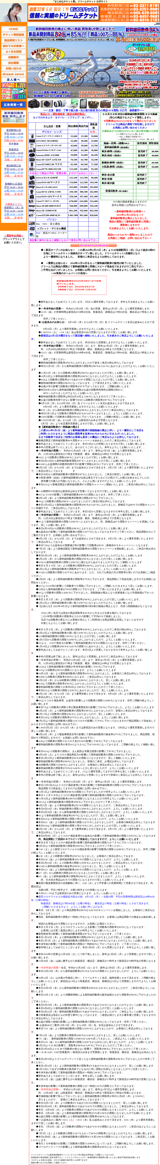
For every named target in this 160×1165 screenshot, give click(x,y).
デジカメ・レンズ (52, 131)
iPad (38, 232)
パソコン (52, 219)
